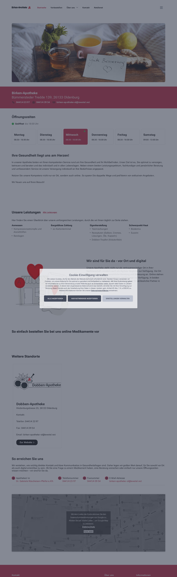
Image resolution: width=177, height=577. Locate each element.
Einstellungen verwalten (118, 299)
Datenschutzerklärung (99, 291)
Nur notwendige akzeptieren (84, 299)
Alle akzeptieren (55, 299)
